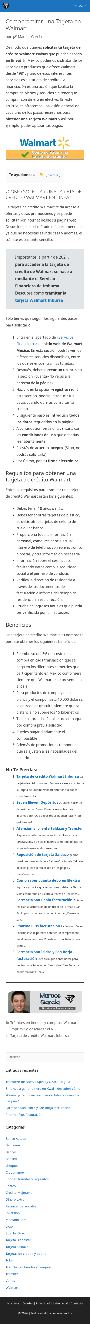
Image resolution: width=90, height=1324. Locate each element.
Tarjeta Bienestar (18, 1240)
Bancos (11, 1152)
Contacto (77, 1303)
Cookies (27, 1303)
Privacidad (43, 1303)
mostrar (53, 175)
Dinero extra (15, 1199)
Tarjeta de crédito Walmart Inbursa (47, 776)
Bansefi (11, 1158)
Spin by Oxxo (15, 1233)
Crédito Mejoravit (19, 1192)
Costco (11, 1186)
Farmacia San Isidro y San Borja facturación (38, 1108)
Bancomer (13, 1145)
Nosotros (13, 1303)
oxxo (9, 1226)
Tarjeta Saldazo (17, 1247)
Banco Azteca (16, 1138)
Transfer (12, 1274)
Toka (9, 1260)
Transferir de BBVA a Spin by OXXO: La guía (38, 1081)
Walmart (70, 1022)
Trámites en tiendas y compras (36, 1022)
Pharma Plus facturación (38, 926)
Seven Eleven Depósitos (37, 802)
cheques (12, 1165)
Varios (10, 1280)
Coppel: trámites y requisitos (27, 1179)
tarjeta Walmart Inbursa (39, 300)
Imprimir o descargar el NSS (33, 1029)
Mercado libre (16, 1220)
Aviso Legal (60, 1303)
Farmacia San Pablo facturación (44, 899)
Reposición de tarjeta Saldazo (42, 854)
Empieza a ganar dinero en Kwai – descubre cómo (43, 1088)
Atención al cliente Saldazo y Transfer (49, 828)
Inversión (13, 1213)
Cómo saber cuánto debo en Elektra (48, 880)
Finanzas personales (21, 1206)
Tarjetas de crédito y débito (26, 1253)
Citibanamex (15, 1172)
